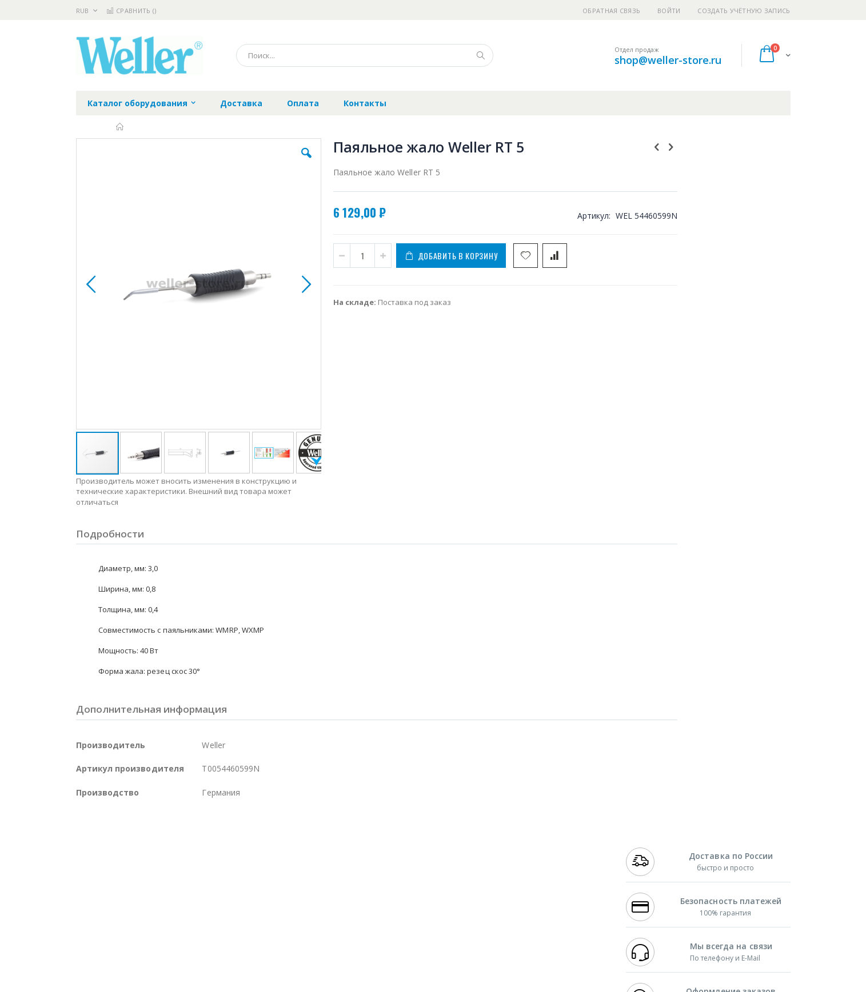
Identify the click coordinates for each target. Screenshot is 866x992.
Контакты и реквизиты (544, 837)
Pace (165, 837)
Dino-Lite (166, 893)
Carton (203, 893)
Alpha (136, 871)
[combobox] (364, 55)
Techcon (173, 915)
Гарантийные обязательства (373, 837)
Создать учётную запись (743, 10)
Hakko (87, 837)
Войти (668, 10)
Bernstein (93, 938)
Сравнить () (131, 10)
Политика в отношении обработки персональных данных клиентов (383, 887)
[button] (279, 161)
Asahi (199, 871)
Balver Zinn (95, 871)
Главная (120, 126)
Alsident (232, 837)
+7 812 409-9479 (651, 849)
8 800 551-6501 (654, 871)
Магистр (248, 849)
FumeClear (122, 849)
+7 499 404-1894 (651, 837)
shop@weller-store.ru (667, 60)
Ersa (117, 837)
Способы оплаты (533, 882)
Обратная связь (611, 10)
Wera (164, 938)
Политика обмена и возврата (374, 859)
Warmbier (131, 915)
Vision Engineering (108, 893)
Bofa (84, 849)
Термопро (203, 849)
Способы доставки (536, 859)
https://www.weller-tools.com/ (266, 984)
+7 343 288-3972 (651, 859)
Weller (196, 837)
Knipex (133, 938)
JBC (140, 837)
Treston (89, 915)
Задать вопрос (347, 915)
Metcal (162, 849)
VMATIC (212, 915)
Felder (168, 871)
